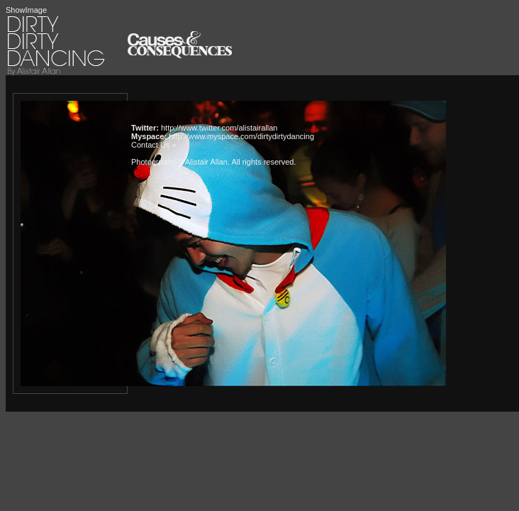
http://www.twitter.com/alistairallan (219, 127)
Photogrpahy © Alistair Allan (179, 162)
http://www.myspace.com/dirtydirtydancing (241, 136)
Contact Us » (154, 145)
